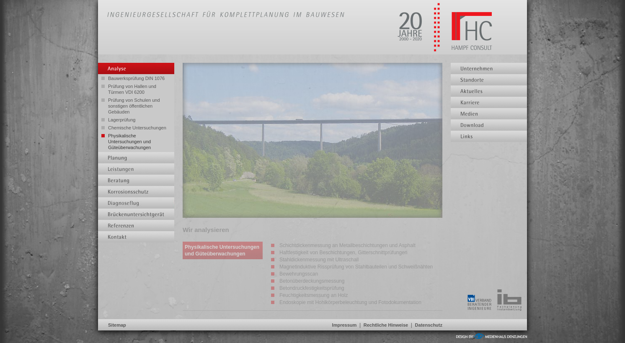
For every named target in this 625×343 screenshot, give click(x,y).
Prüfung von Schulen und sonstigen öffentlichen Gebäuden (134, 106)
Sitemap (117, 325)
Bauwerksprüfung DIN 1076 (136, 78)
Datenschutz (428, 325)
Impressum (344, 325)
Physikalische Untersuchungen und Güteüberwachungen (129, 141)
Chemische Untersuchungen (137, 127)
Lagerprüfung (121, 119)
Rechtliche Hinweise (386, 325)
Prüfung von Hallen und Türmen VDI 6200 (132, 89)
